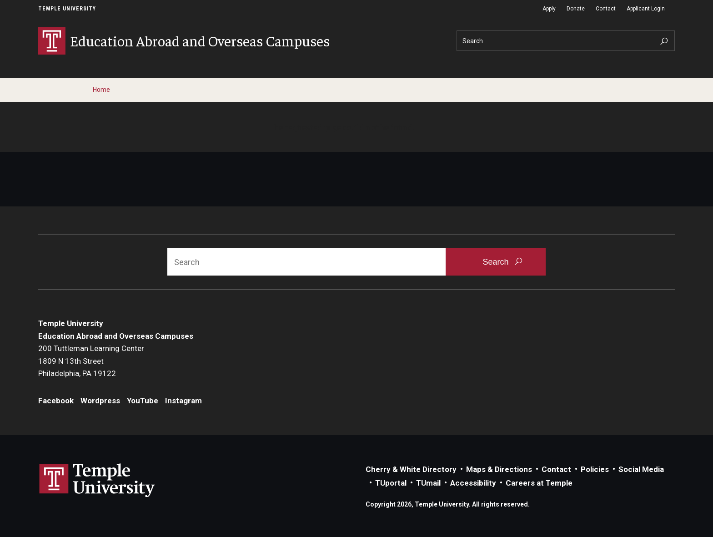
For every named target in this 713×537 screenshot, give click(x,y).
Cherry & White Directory (411, 469)
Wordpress (100, 400)
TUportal (391, 482)
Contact (606, 8)
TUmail (428, 482)
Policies (595, 469)
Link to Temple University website (97, 480)
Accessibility (473, 482)
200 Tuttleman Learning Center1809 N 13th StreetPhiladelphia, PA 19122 (91, 361)
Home (101, 89)
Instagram (183, 400)
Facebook (56, 400)
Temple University (67, 8)
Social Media (641, 469)
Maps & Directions (499, 469)
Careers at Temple (539, 482)
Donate (576, 8)
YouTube (142, 400)
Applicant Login (646, 8)
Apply (549, 8)
